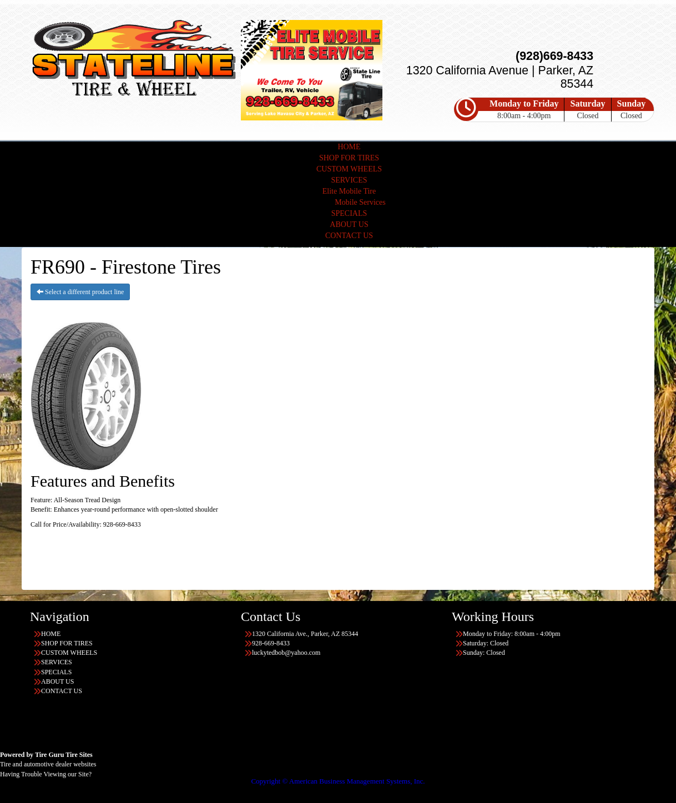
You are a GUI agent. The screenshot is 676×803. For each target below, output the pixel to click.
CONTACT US (349, 235)
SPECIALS (349, 213)
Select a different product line (80, 292)
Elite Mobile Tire (349, 191)
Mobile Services (360, 202)
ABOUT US (349, 224)
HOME (348, 147)
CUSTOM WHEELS (349, 169)
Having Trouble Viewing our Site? (46, 774)
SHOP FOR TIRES (349, 158)
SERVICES (349, 180)
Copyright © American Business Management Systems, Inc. (338, 781)
